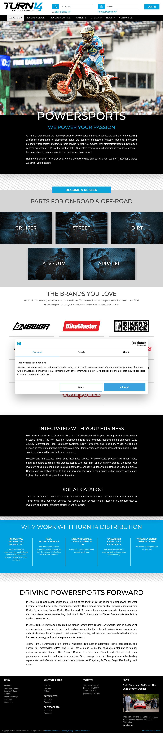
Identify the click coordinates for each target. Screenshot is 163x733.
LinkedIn (47, 686)
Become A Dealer (81, 190)
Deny (81, 387)
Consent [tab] (37, 352)
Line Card (96, 18)
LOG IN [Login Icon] (152, 6)
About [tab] (126, 352)
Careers (81, 18)
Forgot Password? (107, 11)
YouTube (47, 688)
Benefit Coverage (11, 697)
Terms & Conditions (52, 731)
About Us (7, 686)
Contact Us (125, 18)
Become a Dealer (36, 18)
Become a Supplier (61, 18)
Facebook (48, 702)
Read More (128, 725)
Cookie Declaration (82, 731)
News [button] (109, 18)
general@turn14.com (91, 694)
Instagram (48, 699)
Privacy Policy (67, 731)
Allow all (124, 387)
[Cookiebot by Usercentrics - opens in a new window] (133, 343)
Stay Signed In (62, 11)
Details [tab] (81, 352)
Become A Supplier (11, 691)
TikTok (46, 691)
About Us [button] (14, 18)
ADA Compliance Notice (151, 731)
